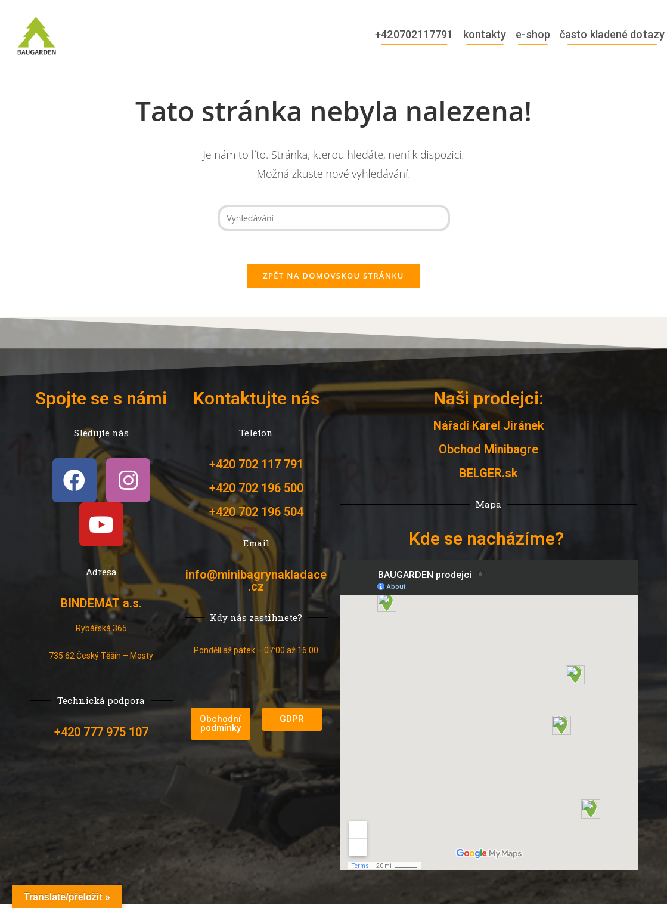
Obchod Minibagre (488, 453)
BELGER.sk (488, 477)
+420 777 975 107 (101, 747)
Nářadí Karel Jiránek (488, 429)
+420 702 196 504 (256, 515)
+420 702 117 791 (256, 468)
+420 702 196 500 (256, 491)
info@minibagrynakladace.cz (256, 584)
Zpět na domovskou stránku (333, 279)
